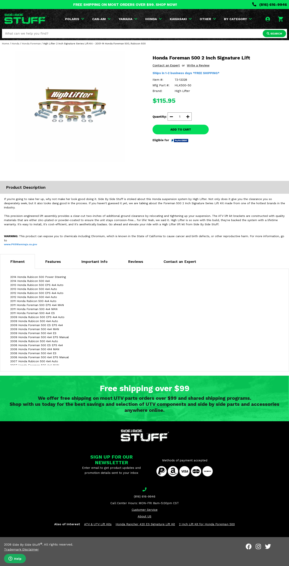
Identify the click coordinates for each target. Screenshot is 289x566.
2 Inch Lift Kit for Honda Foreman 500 (207, 524)
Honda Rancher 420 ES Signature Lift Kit (145, 524)
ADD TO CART (180, 129)
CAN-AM (101, 19)
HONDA (153, 19)
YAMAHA (128, 19)
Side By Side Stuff (27, 545)
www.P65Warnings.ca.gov (20, 244)
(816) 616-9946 (269, 4)
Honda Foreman (31, 43)
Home (5, 43)
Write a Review (198, 65)
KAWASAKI (181, 19)
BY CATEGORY (238, 19)
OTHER (208, 19)
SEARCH (274, 33)
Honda (15, 43)
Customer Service (145, 510)
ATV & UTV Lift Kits (98, 524)
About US (144, 516)
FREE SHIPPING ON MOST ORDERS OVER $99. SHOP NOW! (125, 4)
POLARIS (74, 19)
